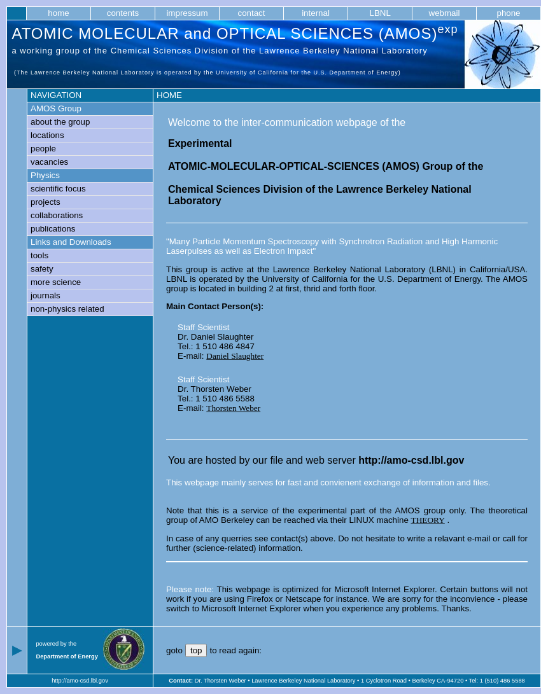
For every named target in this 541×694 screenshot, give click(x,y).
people (43, 148)
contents (122, 13)
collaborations (57, 215)
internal (316, 13)
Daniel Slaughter (234, 356)
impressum (187, 13)
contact (251, 13)
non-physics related (67, 309)
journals (45, 295)
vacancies (49, 162)
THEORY (428, 520)
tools (39, 255)
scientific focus (58, 188)
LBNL (380, 13)
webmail (444, 13)
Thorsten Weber (233, 408)
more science (56, 282)
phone (508, 13)
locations (47, 135)
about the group (60, 122)
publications (53, 228)
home (58, 13)
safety (42, 269)
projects (45, 202)
